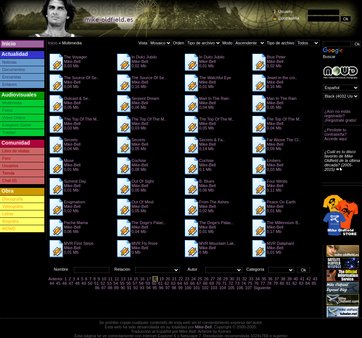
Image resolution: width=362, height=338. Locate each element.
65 (186, 283)
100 (188, 287)
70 (218, 283)
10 (104, 279)
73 (237, 283)
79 (275, 283)
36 (270, 279)
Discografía (12, 199)
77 (262, 283)
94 (148, 287)
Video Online (13, 117)
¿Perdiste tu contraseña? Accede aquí (335, 134)
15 (136, 279)
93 (142, 287)
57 (135, 283)
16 (142, 279)
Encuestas (11, 77)
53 (109, 283)
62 (167, 283)
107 (248, 287)
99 (180, 287)
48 (77, 283)
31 (238, 279)
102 (205, 287)
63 (173, 283)
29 (225, 279)
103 (214, 287)
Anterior (55, 279)
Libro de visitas (15, 151)
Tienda (8, 173)
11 (110, 279)
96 (161, 287)
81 (288, 283)
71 (224, 283)
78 (269, 283)
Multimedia (12, 103)
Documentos (13, 69)
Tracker (9, 132)
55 (122, 283)
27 (213, 279)
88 (110, 287)
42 (308, 279)
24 (193, 279)
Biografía (10, 221)
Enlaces (9, 84)
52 (102, 283)
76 (256, 283)
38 (283, 279)
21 (174, 279)
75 (250, 283)
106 (239, 287)
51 (96, 283)
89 (116, 287)
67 (199, 283)
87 (104, 287)
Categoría (255, 269)
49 (84, 283)
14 (129, 279)
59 (148, 283)
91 (129, 287)
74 (243, 283)
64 (179, 283)
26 (206, 279)
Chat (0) (9, 180)
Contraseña (288, 18)
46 (64, 283)
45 (58, 283)
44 (51, 283)
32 (244, 279)
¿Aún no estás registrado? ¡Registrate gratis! (340, 115)
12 (117, 279)
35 (264, 279)
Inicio (9, 44)
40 (296, 279)
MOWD (9, 228)
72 (231, 283)
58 (141, 283)
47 (71, 283)
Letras (8, 214)
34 (257, 279)
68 (205, 283)
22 (180, 279)
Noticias (9, 62)
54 (115, 283)
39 (289, 279)
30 (232, 279)
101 (196, 287)
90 (122, 287)
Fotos (7, 110)
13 (123, 279)
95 (155, 287)
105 (231, 287)
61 (160, 283)
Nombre (61, 269)
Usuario (285, 11)
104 (222, 287)
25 (200, 279)
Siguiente (262, 287)
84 (307, 283)
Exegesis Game (16, 125)
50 (90, 283)
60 (154, 283)
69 (211, 283)
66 (192, 283)
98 (174, 287)
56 (128, 283)
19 (161, 279)
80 (282, 283)
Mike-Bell (203, 327)
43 (315, 279)
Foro (6, 158)
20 (167, 279)
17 (149, 279)
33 (251, 279)
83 (301, 283)
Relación (122, 269)
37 (276, 279)
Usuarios (10, 165)
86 (97, 287)
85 (314, 283)
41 (302, 279)
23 (187, 279)
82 (295, 283)
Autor (192, 269)
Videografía (12, 206)
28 (219, 279)
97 (167, 287)
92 (135, 287)
